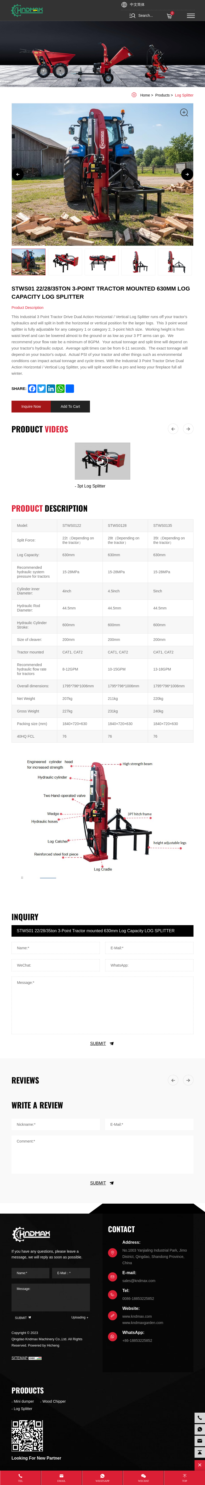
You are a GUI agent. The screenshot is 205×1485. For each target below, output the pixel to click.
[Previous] (18, 174)
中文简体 (137, 4)
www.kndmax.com (137, 1316)
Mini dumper (24, 1401)
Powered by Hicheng (43, 1345)
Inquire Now (31, 406)
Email (61, 1480)
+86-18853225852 (137, 1340)
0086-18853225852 (138, 1298)
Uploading (78, 1317)
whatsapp (103, 1480)
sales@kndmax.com (138, 1281)
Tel (20, 1480)
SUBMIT (102, 1044)
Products (162, 95)
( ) (170, 16)
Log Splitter (184, 95)
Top (184, 1480)
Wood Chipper (54, 1401)
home (145, 95)
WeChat (143, 1480)
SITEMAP (19, 1358)
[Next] (187, 174)
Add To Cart (70, 406)
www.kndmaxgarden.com (142, 1323)
